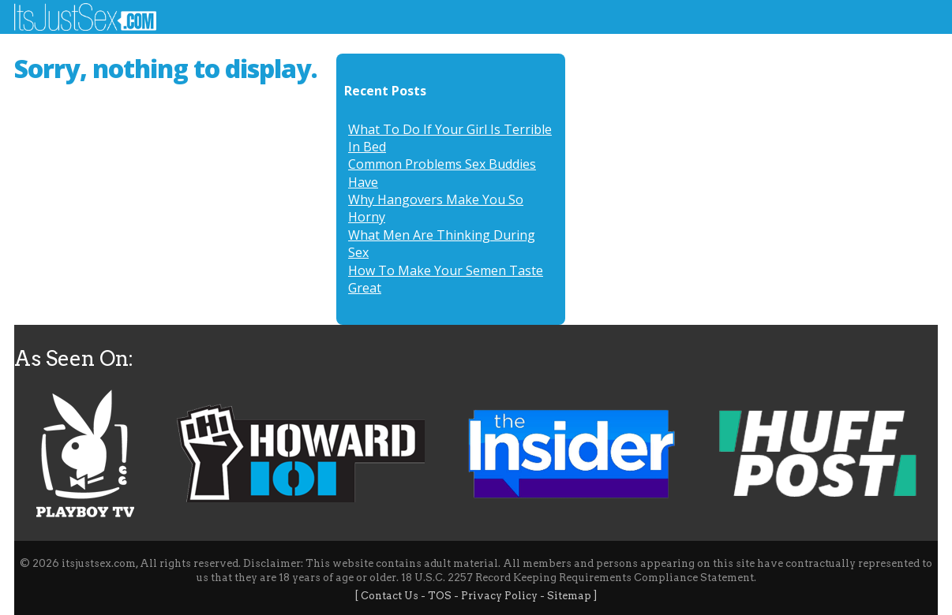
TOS (440, 596)
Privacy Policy (499, 596)
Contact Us (389, 596)
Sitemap (569, 596)
